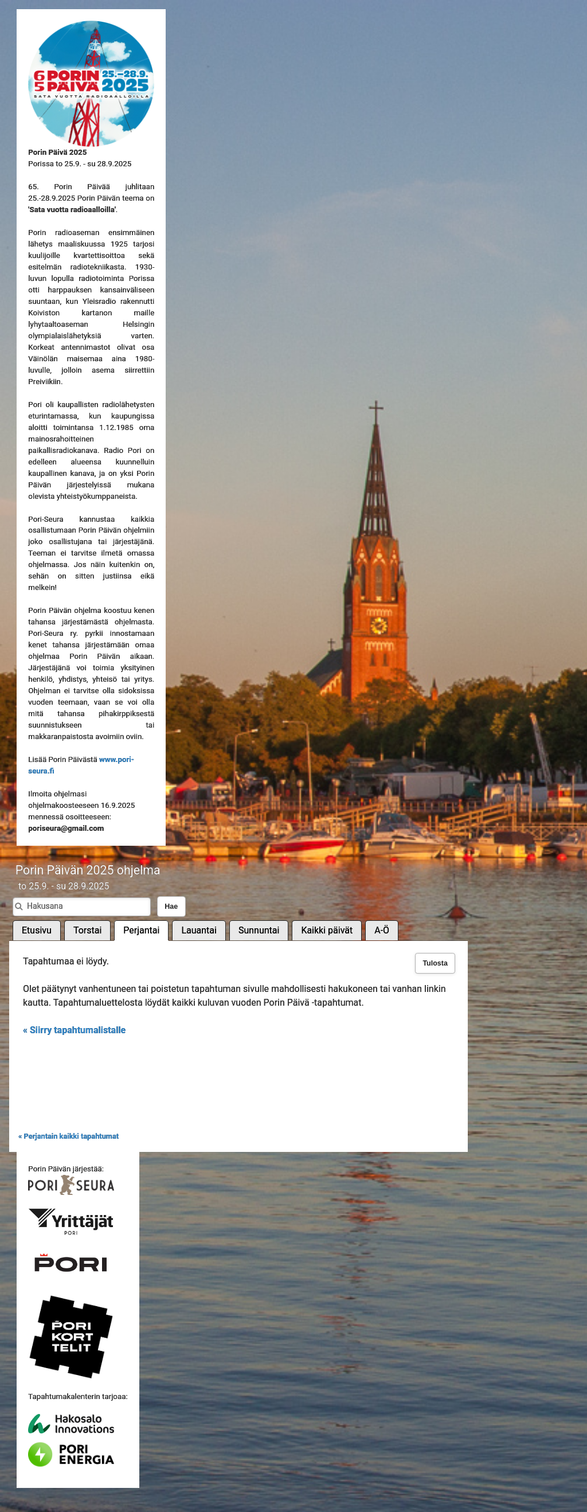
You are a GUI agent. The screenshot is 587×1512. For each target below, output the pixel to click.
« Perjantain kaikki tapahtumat (68, 1136)
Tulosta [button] (435, 963)
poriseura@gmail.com (66, 828)
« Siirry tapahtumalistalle (74, 1030)
